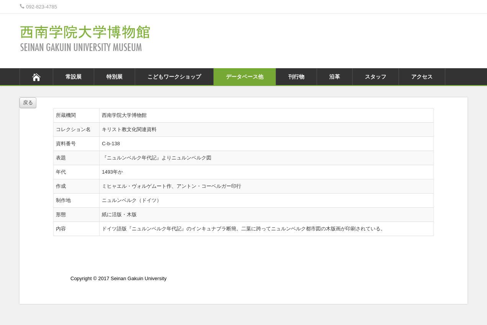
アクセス (422, 77)
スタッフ (375, 77)
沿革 (334, 77)
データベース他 (244, 77)
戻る (28, 102)
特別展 (114, 77)
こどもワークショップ (174, 77)
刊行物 (296, 77)
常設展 (73, 77)
